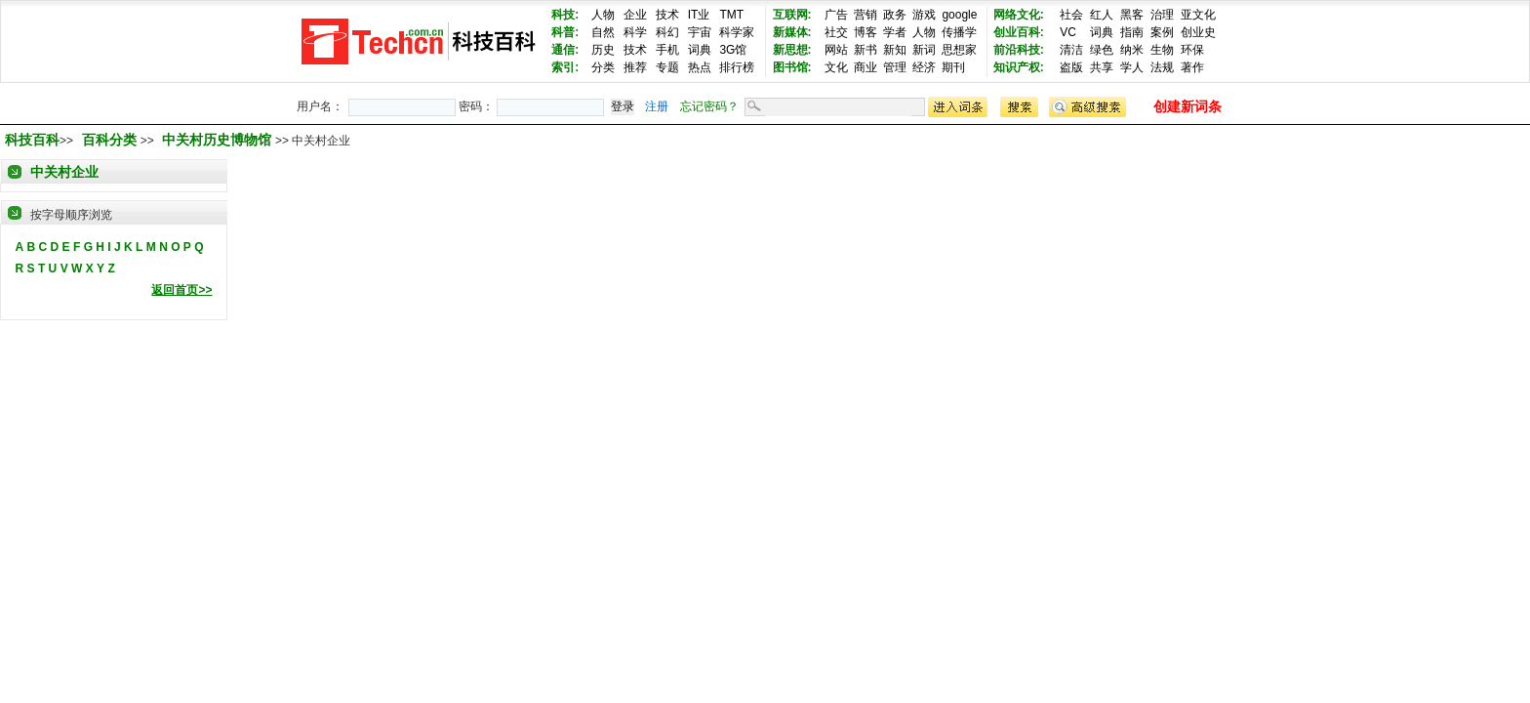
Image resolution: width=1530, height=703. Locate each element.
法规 (1162, 67)
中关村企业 (64, 172)
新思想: (792, 50)
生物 (1162, 50)
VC (1068, 32)
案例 (1162, 32)
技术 (667, 14)
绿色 (1101, 50)
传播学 (959, 32)
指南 (1132, 32)
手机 (667, 50)
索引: (565, 67)
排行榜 (736, 67)
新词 (924, 50)
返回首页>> (181, 290)
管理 (894, 67)
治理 (1162, 14)
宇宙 (699, 32)
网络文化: (1018, 14)
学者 (894, 32)
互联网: (792, 14)
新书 (865, 50)
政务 (894, 14)
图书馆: (792, 67)
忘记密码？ (709, 106)
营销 (865, 14)
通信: (565, 50)
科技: (565, 14)
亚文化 (1198, 14)
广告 (836, 14)
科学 (635, 32)
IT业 (699, 14)
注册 (656, 106)
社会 (1071, 14)
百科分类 (109, 139)
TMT (731, 14)
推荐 (635, 67)
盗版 (1071, 67)
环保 (1192, 50)
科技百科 (32, 139)
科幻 (667, 32)
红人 (1101, 14)
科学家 (736, 32)
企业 (635, 14)
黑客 (1132, 14)
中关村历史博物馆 (218, 139)
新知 (894, 50)
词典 (699, 50)
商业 (865, 67)
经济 (924, 67)
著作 (1192, 67)
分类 (603, 67)
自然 (603, 32)
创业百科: (1018, 32)
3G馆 (732, 50)
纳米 (1132, 50)
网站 (836, 50)
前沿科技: (1018, 50)
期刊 (953, 67)
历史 (603, 50)
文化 (836, 67)
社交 (836, 32)
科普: (565, 32)
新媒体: (792, 32)
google (959, 14)
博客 (865, 32)
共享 (1101, 67)
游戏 (924, 14)
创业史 (1198, 32)
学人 (1132, 67)
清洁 (1071, 50)
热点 (699, 67)
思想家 (959, 50)
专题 (667, 67)
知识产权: (1018, 67)
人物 (603, 14)
